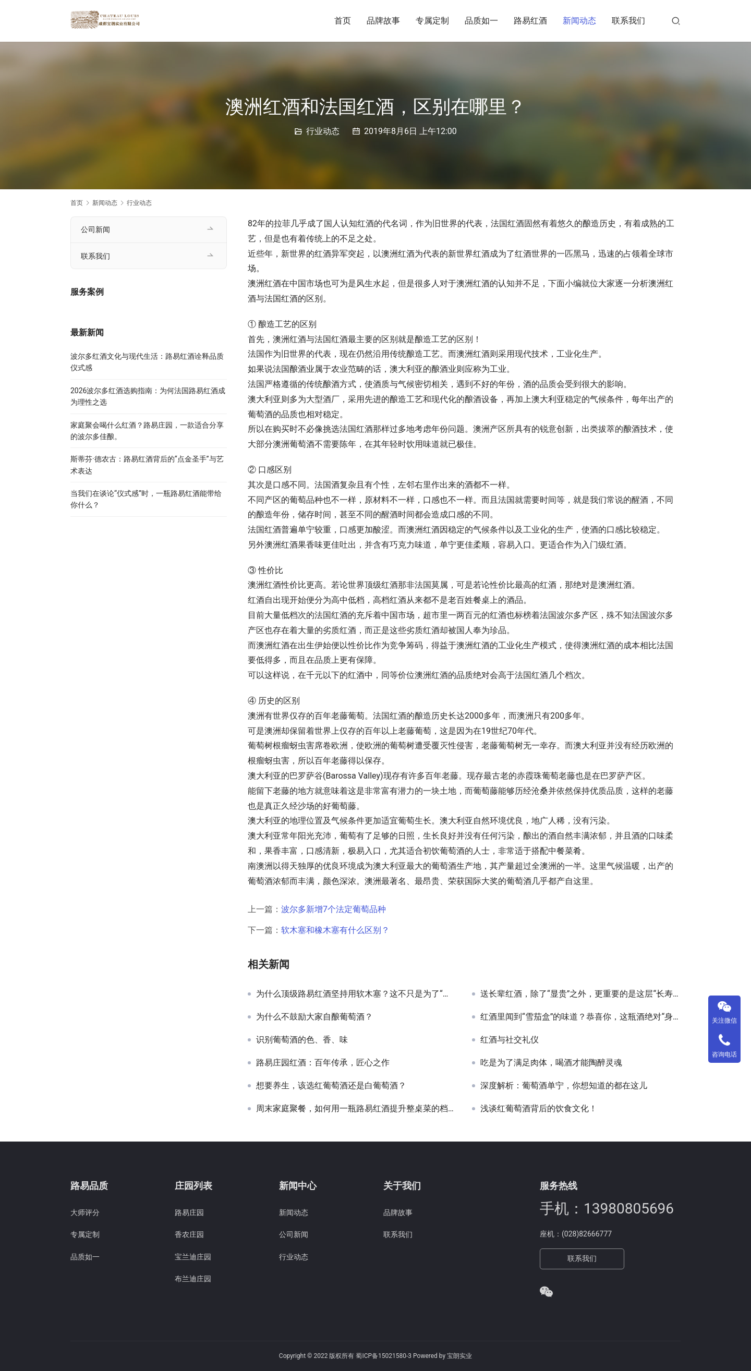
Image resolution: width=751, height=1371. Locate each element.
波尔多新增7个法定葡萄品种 (333, 909)
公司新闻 (95, 229)
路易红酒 (530, 21)
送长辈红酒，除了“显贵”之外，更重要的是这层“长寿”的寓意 (580, 994)
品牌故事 (383, 21)
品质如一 (481, 21)
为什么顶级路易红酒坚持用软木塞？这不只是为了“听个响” (356, 994)
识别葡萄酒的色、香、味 (302, 1040)
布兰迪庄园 (193, 1279)
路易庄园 (189, 1212)
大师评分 (85, 1212)
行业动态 (323, 131)
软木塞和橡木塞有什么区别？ (335, 930)
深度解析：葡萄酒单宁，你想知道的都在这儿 (563, 1085)
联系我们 (628, 21)
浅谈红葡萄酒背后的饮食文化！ (538, 1108)
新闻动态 (579, 21)
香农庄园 (189, 1234)
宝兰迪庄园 (193, 1257)
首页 (342, 21)
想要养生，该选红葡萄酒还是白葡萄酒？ (331, 1085)
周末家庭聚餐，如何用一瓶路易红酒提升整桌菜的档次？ (356, 1108)
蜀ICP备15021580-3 (383, 1356)
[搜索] (676, 20)
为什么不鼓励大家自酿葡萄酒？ (314, 1017)
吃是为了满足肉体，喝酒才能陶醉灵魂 (551, 1062)
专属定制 (432, 21)
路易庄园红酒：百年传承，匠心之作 (323, 1062)
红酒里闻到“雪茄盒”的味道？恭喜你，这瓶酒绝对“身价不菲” (580, 1017)
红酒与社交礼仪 (509, 1040)
